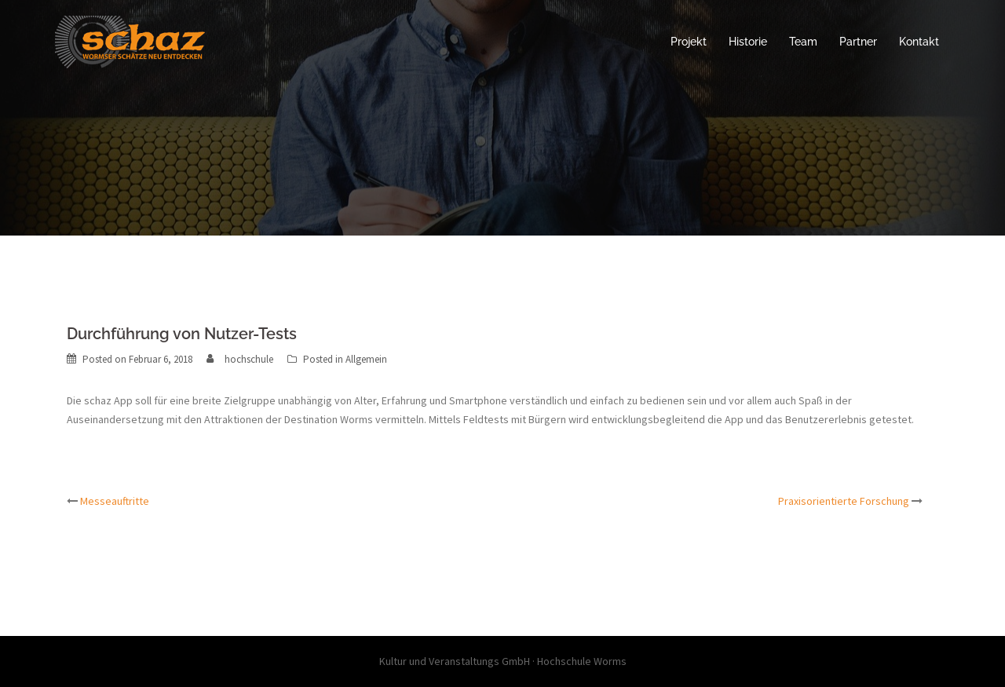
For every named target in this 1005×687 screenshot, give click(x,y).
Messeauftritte (114, 501)
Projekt (689, 41)
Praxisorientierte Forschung (843, 501)
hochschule (249, 359)
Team (803, 41)
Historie (748, 41)
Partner (858, 41)
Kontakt (919, 41)
